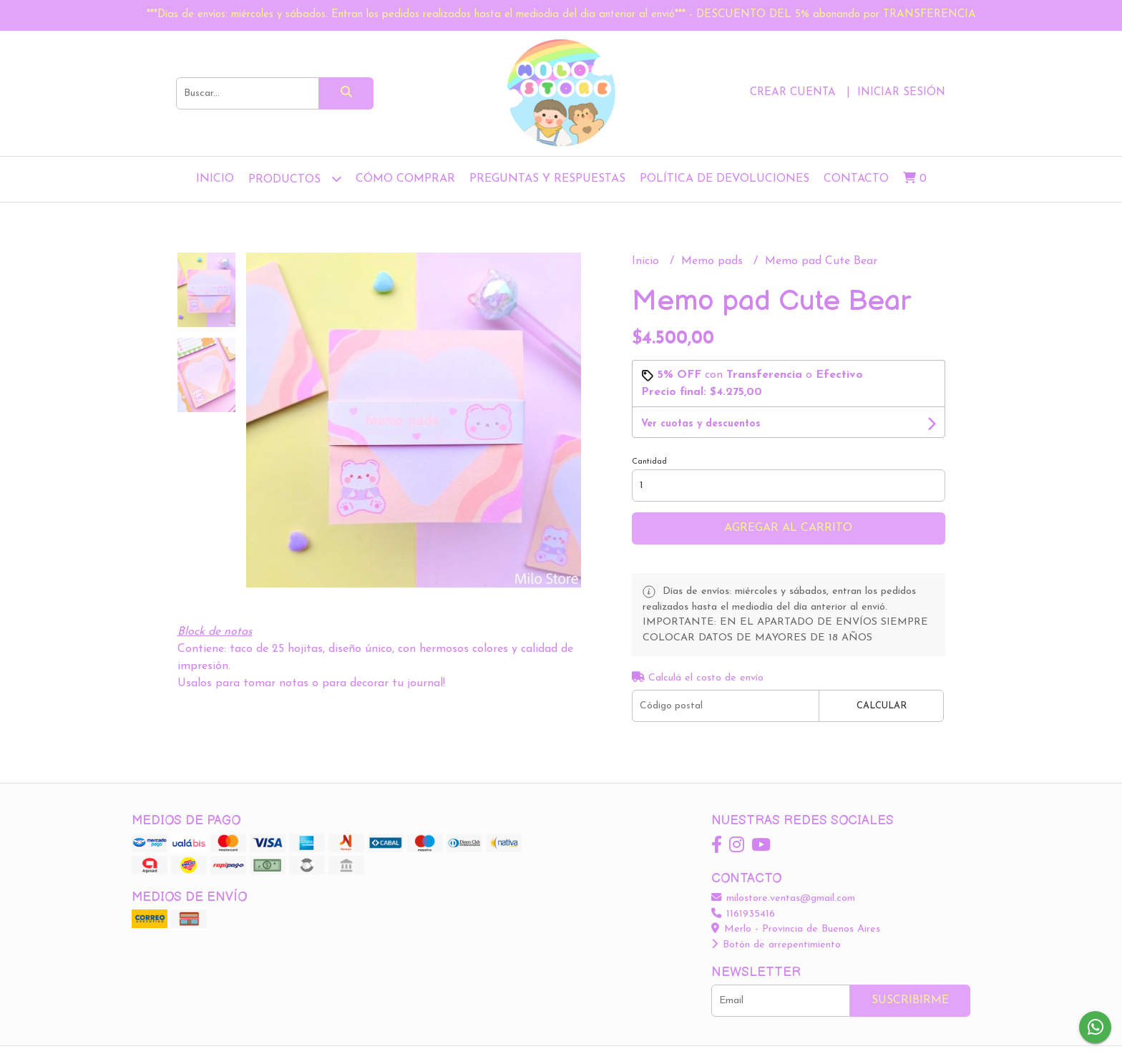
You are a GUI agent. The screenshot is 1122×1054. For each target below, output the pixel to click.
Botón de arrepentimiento (776, 945)
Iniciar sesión (901, 92)
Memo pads (713, 261)
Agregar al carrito (788, 528)
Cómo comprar (405, 179)
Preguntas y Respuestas (547, 179)
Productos (294, 178)
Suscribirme (910, 1000)
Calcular (882, 706)
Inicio (215, 179)
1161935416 (743, 914)
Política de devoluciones (724, 179)
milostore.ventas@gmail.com (783, 898)
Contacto (856, 179)
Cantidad (649, 462)
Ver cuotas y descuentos (701, 424)
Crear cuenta (793, 92)
